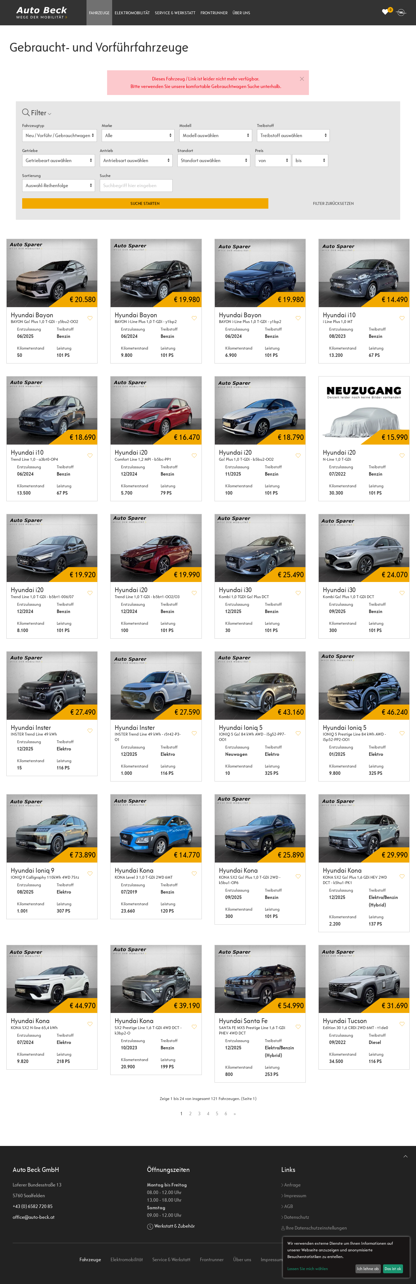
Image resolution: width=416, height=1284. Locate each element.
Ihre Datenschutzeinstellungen (314, 1228)
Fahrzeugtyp (33, 125)
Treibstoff (265, 125)
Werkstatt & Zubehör (174, 1226)
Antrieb (106, 150)
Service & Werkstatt (175, 13)
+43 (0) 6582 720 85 (33, 1206)
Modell (185, 125)
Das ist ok (393, 1268)
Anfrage (291, 1185)
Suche (106, 175)
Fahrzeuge (99, 13)
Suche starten (145, 203)
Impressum (293, 1195)
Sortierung (31, 175)
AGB (287, 1206)
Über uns (241, 13)
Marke (107, 125)
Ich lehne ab (368, 1268)
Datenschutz (295, 1217)
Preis (259, 150)
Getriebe (30, 150)
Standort (185, 150)
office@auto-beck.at (33, 1217)
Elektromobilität (132, 13)
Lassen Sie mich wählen (307, 1268)
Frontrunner (214, 13)
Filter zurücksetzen (333, 203)
